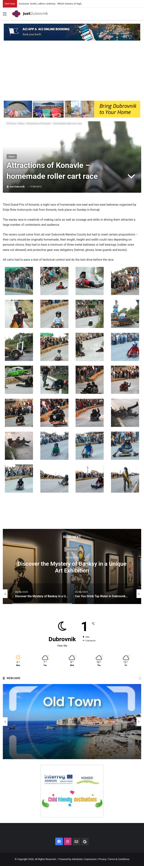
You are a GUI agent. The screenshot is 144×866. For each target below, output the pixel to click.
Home (11, 123)
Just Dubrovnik (17, 186)
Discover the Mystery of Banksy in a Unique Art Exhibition (71, 567)
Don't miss (72, 549)
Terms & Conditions (118, 859)
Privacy (102, 859)
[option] (72, 566)
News (21, 123)
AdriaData (77, 859)
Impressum (90, 859)
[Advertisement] (72, 72)
